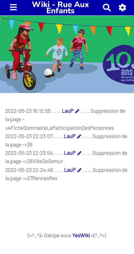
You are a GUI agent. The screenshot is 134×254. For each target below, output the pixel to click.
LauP (67, 111)
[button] (122, 8)
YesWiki (81, 235)
